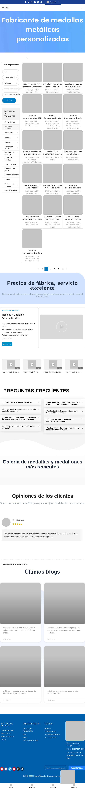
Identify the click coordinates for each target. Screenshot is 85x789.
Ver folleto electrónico (52, 735)
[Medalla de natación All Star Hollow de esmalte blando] (52, 173)
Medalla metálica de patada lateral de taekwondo (32, 154)
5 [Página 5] (58, 269)
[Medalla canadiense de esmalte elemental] (32, 72)
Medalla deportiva (32, 123)
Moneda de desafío (7, 736)
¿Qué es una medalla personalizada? (17, 402)
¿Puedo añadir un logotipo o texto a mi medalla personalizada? (61, 412)
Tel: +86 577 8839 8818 (75, 752)
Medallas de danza (73, 225)
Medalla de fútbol (72, 90)
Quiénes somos (50, 731)
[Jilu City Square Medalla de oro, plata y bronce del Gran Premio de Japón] (32, 205)
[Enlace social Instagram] (31, 2)
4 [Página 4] (54, 269)
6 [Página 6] (62, 269)
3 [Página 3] (50, 269)
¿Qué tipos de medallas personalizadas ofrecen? (18, 427)
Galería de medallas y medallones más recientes (42, 464)
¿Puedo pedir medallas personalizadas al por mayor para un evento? (62, 429)
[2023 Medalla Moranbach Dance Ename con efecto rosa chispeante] (73, 205)
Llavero (3, 740)
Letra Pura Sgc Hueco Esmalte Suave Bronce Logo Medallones (73, 155)
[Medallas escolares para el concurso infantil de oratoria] (52, 205)
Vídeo (25, 737)
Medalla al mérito (32, 92)
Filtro (9, 100)
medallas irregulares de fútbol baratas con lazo (73, 86)
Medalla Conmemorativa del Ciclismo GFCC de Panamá (73, 119)
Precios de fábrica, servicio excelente (42, 285)
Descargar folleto (51, 738)
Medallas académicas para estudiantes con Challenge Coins (73, 189)
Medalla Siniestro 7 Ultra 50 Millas (32, 186)
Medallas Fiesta (73, 193)
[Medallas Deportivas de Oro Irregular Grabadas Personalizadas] (52, 72)
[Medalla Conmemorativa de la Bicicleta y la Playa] (52, 103)
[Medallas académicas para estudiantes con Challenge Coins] (73, 173)
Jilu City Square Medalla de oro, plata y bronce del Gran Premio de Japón (32, 220)
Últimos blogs (42, 572)
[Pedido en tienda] (26, 58)
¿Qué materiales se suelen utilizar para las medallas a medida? (19, 410)
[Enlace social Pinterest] (38, 2)
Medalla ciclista (52, 128)
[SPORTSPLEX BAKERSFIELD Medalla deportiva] (52, 140)
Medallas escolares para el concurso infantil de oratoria (52, 219)
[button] (61, 326)
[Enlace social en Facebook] (25, 2)
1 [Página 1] (42, 269)
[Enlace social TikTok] (41, 2)
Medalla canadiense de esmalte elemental (32, 86)
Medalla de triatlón (32, 126)
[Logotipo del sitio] (42, 7)
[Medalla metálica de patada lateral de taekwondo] (32, 140)
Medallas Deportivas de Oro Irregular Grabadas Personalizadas (52, 88)
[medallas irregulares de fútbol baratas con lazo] (73, 72)
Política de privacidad (30, 740)
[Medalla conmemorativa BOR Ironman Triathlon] (32, 103)
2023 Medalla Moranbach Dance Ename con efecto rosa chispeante (73, 220)
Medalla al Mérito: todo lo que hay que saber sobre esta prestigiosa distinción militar (19, 630)
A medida (48, 728)
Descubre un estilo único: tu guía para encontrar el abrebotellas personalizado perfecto (63, 630)
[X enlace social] (28, 2)
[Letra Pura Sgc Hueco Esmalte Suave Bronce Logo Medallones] (73, 140)
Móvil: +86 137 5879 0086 (75, 749)
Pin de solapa (5, 733)
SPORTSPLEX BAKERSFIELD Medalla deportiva (52, 154)
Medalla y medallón (32, 90)
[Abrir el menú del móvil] (5, 7)
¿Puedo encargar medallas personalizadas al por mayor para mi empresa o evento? (63, 403)
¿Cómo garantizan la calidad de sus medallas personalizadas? (60, 420)
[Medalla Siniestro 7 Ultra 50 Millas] (32, 173)
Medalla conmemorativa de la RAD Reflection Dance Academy (32, 254)
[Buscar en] (82, 7)
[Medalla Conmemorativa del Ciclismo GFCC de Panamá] (73, 103)
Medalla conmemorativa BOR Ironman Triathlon (32, 118)
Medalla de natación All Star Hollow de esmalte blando (52, 188)
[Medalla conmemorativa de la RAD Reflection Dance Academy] (32, 238)
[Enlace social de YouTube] (34, 2)
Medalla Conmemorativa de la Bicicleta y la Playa (52, 118)
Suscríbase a (77, 768)
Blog (24, 734)
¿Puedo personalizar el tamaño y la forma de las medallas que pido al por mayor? (19, 418)
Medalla (48, 225)
